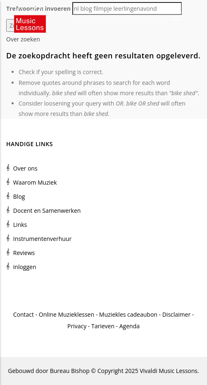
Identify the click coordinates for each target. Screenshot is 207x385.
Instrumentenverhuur (42, 239)
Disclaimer (176, 314)
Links (20, 225)
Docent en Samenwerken (47, 210)
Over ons (25, 168)
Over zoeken (23, 39)
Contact (23, 314)
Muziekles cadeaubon (128, 314)
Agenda (129, 326)
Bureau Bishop (70, 371)
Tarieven (102, 326)
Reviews (24, 253)
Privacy (76, 326)
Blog (19, 196)
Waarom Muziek (35, 182)
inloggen (24, 267)
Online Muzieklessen (66, 314)
